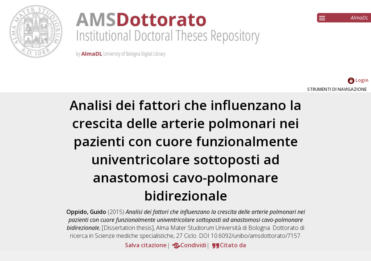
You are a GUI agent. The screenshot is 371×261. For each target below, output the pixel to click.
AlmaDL (359, 17)
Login (358, 80)
